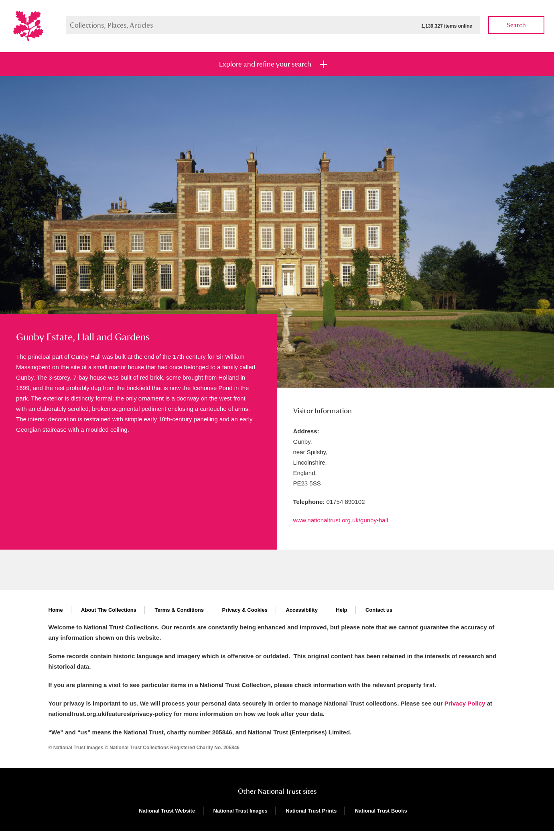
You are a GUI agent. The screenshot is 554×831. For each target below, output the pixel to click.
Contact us (378, 610)
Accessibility (302, 610)
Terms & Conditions (179, 610)
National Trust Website (167, 811)
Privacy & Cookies (244, 610)
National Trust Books (381, 811)
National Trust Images (240, 811)
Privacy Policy (464, 703)
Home (56, 610)
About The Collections (108, 610)
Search (516, 25)
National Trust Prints (311, 811)
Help (341, 610)
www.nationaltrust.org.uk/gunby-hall (340, 520)
